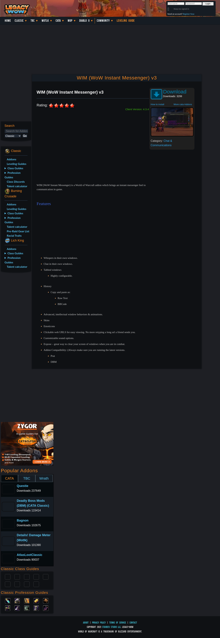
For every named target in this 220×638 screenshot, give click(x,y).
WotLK (45, 20)
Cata (58, 20)
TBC (33, 20)
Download (174, 91)
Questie (22, 486)
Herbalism (7, 608)
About (86, 622)
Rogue (7, 584)
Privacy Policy (99, 622)
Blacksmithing (17, 600)
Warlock (45, 576)
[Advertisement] (15, 330)
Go (25, 135)
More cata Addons (183, 104)
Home (8, 20)
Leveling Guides (16, 163)
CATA (9, 478)
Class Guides (15, 168)
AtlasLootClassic (29, 555)
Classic (19, 20)
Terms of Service (117, 622)
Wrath (44, 478)
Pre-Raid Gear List (18, 231)
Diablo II (84, 20)
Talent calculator (17, 186)
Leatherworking (45, 600)
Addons (11, 159)
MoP (70, 20)
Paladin (7, 576)
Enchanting (26, 600)
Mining (17, 608)
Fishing (45, 608)
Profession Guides (13, 175)
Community (103, 20)
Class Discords (16, 181)
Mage (17, 584)
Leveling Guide (126, 20)
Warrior (36, 576)
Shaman (26, 584)
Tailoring (36, 608)
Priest (26, 576)
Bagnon (23, 520)
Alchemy (7, 600)
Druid (17, 576)
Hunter (36, 584)
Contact (133, 622)
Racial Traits (14, 235)
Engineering (36, 600)
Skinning (26, 608)
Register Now (188, 14)
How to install (157, 104)
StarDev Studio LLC (111, 626)
